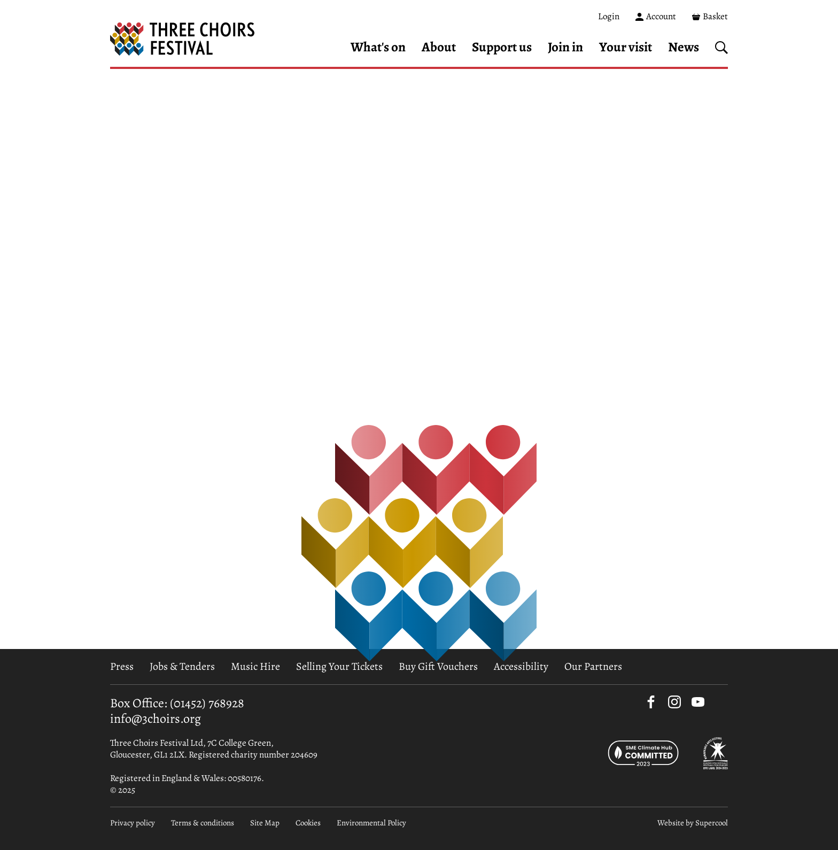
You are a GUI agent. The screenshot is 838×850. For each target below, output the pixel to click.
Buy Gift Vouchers (438, 666)
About (439, 47)
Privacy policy (132, 822)
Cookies (308, 822)
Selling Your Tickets (339, 666)
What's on (378, 47)
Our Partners (593, 666)
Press (122, 666)
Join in (565, 47)
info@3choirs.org (155, 718)
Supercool (711, 822)
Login (608, 16)
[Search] (721, 47)
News (683, 47)
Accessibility (521, 666)
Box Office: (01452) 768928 (177, 703)
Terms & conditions (202, 822)
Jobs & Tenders (182, 666)
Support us (502, 47)
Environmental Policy (371, 822)
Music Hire (255, 666)
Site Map (265, 822)
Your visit (625, 47)
